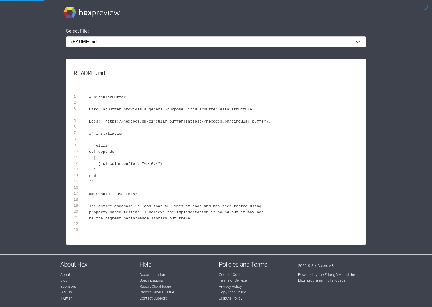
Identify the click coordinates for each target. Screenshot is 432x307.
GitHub (66, 292)
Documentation (152, 274)
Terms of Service (233, 280)
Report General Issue (157, 292)
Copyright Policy (232, 292)
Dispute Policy (230, 298)
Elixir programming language (322, 280)
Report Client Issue (155, 286)
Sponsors (68, 286)
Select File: (77, 31)
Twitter (66, 298)
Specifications (151, 280)
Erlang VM (333, 274)
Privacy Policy (230, 286)
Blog (64, 280)
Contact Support (153, 298)
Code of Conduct (233, 274)
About (65, 274)
